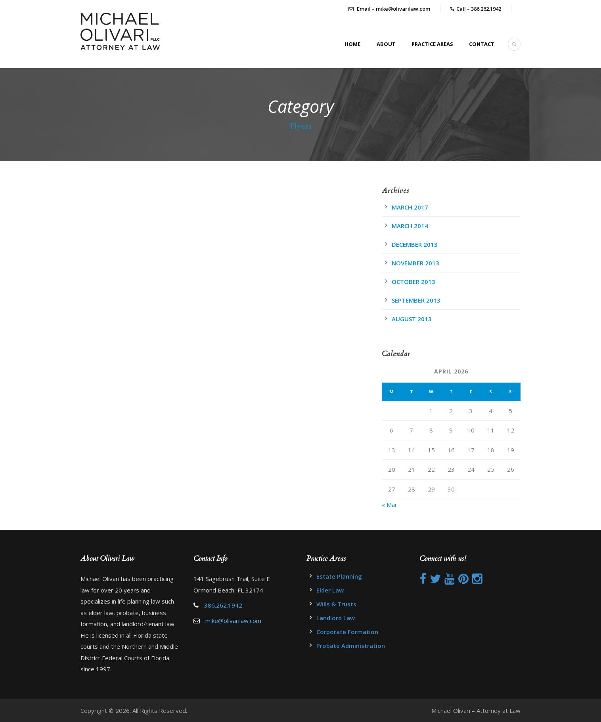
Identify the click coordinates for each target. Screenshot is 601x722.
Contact (481, 44)
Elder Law (330, 590)
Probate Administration (350, 646)
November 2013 (415, 263)
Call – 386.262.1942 (478, 8)
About (386, 44)
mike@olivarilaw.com (233, 621)
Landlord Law (335, 618)
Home (352, 44)
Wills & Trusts (336, 604)
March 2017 (410, 207)
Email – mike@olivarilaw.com (389, 8)
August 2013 (412, 319)
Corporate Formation (347, 632)
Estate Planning (339, 576)
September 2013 (416, 300)
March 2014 (410, 226)
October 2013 (413, 282)
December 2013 (415, 244)
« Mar (389, 505)
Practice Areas (432, 44)
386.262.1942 (223, 605)
